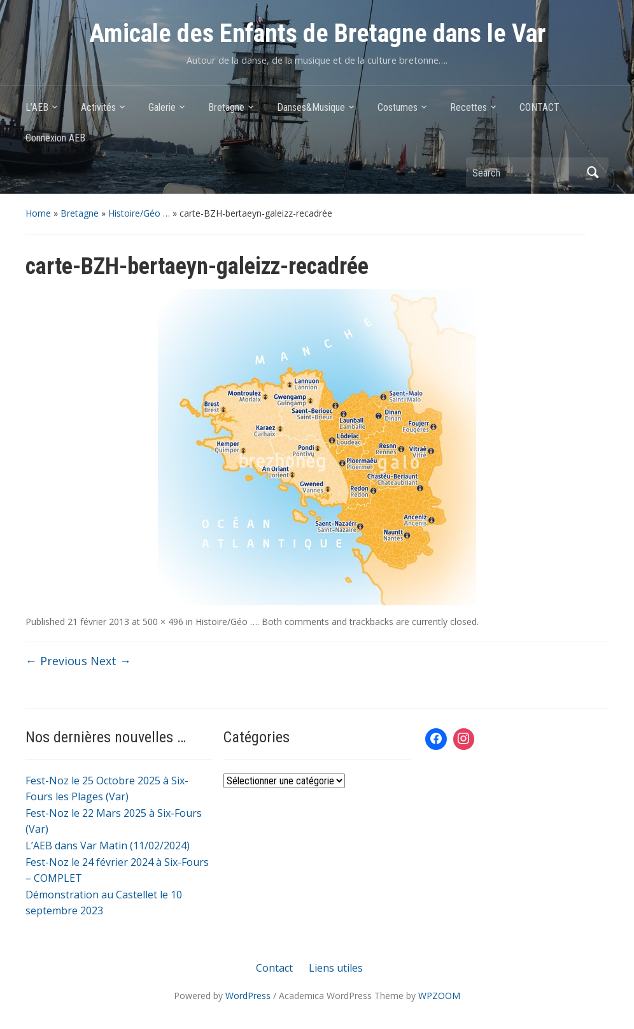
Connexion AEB (55, 138)
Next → (110, 660)
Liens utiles (336, 968)
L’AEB (36, 107)
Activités (98, 107)
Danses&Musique (311, 107)
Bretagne (226, 107)
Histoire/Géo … (139, 213)
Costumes (397, 107)
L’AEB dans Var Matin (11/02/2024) (107, 845)
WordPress (248, 995)
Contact (274, 968)
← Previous (56, 660)
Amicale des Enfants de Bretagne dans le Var (317, 33)
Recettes (468, 107)
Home (38, 213)
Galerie (162, 107)
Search (592, 172)
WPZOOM (439, 995)
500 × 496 (163, 621)
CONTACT (539, 107)
